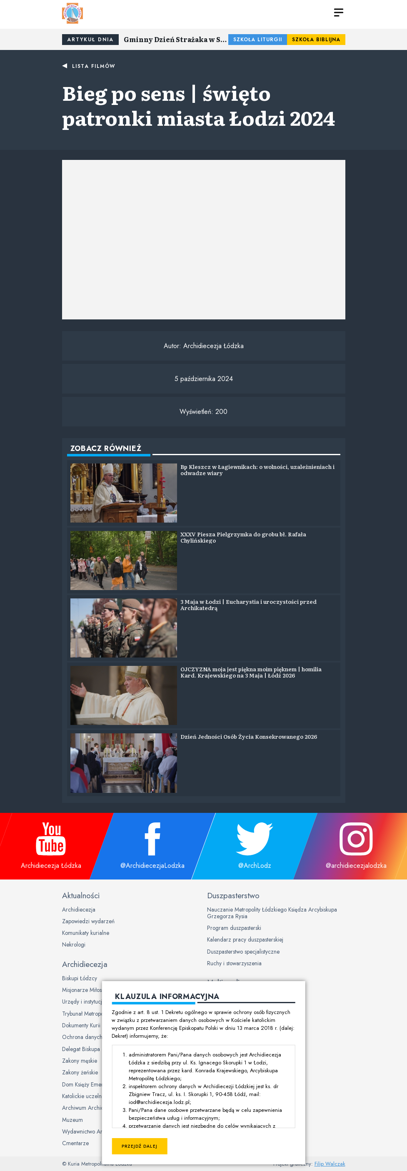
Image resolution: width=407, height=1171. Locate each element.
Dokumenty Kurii (81, 1025)
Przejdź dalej (139, 1146)
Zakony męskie (79, 1060)
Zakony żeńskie (80, 1072)
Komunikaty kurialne (85, 933)
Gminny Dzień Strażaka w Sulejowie (176, 39)
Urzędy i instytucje (83, 1001)
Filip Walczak (330, 1164)
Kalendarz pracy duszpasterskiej (245, 939)
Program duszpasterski (234, 928)
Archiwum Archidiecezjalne (95, 1108)
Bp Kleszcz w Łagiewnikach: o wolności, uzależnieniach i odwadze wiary (257, 469)
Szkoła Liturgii (257, 39)
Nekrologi (73, 944)
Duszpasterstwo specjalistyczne (243, 951)
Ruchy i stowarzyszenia (234, 963)
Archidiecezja (78, 909)
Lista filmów (93, 66)
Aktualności (81, 895)
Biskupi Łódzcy (79, 978)
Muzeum (72, 1120)
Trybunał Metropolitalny (89, 1013)
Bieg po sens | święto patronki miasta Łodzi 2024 (198, 104)
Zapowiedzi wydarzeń (88, 921)
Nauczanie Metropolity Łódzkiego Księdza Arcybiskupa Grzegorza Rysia (272, 912)
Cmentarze (75, 1143)
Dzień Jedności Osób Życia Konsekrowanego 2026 (248, 736)
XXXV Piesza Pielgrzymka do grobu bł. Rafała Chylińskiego (243, 537)
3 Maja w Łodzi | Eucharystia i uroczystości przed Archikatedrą (248, 604)
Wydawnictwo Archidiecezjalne (99, 1131)
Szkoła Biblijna (316, 39)
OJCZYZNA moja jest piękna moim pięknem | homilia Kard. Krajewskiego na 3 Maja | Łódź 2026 (251, 672)
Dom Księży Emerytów (88, 1084)
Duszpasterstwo (233, 895)
